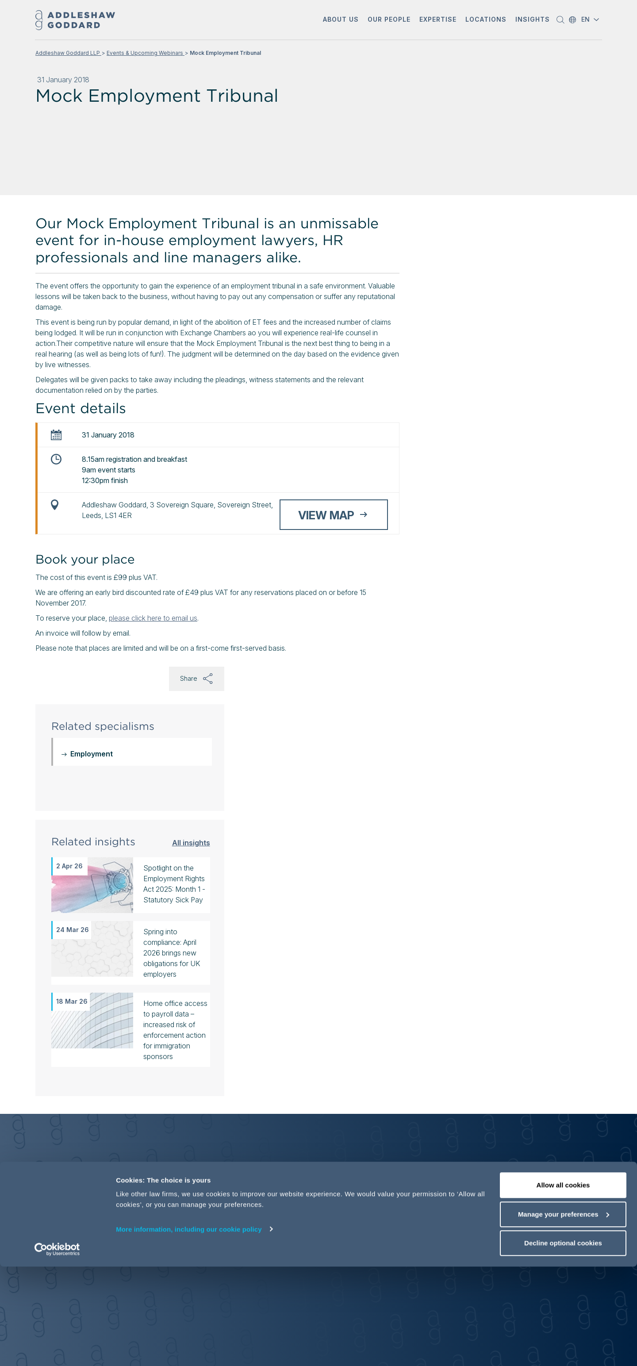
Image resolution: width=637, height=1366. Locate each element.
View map (326, 515)
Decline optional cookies (563, 1342)
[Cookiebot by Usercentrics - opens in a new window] (57, 1348)
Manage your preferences (563, 1313)
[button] (340, 20)
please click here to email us (153, 618)
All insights (191, 842)
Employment (91, 753)
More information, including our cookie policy (189, 1328)
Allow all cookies (563, 1284)
